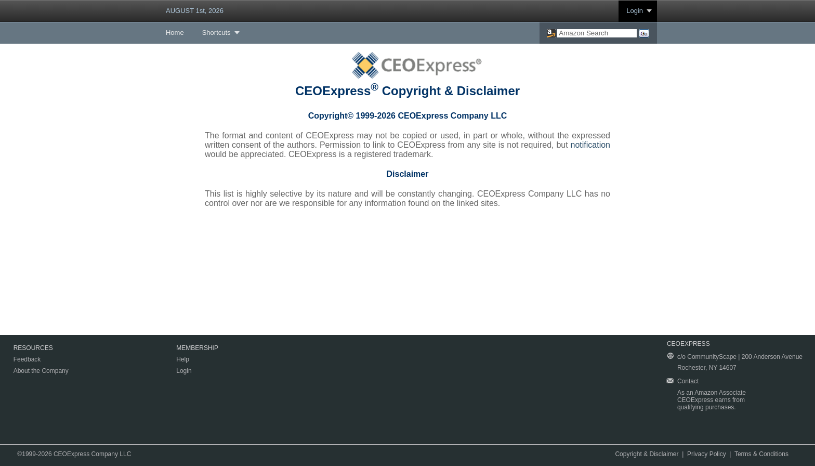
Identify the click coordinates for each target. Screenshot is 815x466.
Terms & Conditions (761, 454)
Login (634, 11)
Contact (688, 381)
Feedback (27, 359)
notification (591, 144)
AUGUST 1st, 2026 (195, 11)
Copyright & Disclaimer (646, 454)
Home (175, 32)
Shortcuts (216, 32)
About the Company (41, 370)
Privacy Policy (706, 454)
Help (182, 359)
